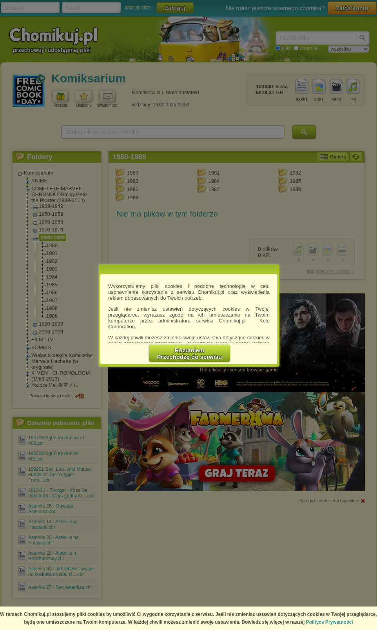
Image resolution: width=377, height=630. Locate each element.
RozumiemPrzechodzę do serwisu (189, 353)
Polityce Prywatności (329, 622)
